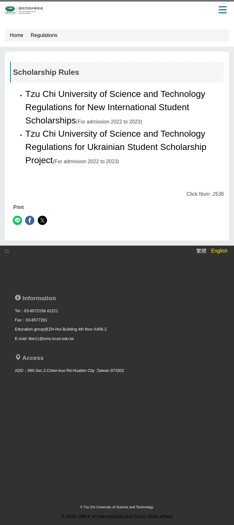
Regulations (44, 35)
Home (16, 35)
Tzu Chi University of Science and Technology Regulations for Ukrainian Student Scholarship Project (115, 147)
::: (7, 251)
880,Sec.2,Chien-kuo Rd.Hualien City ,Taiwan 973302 (76, 370)
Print (18, 207)
